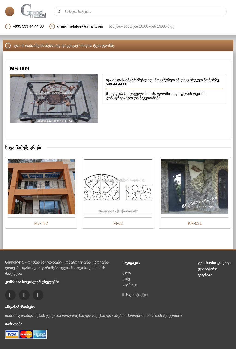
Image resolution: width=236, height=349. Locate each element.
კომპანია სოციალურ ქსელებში (32, 282)
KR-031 (195, 223)
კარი (126, 272)
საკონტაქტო (137, 295)
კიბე (126, 279)
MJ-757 (41, 223)
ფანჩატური (207, 269)
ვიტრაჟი (129, 285)
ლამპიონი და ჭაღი (214, 263)
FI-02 (118, 223)
